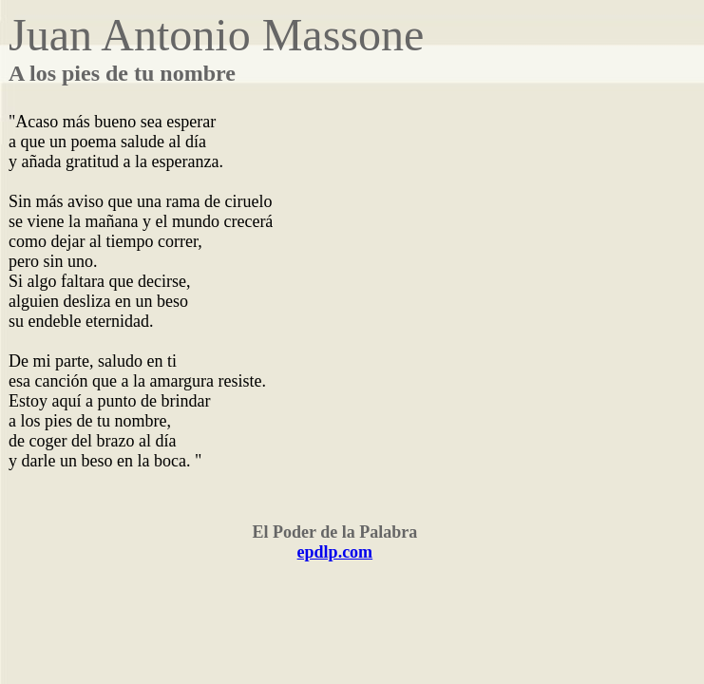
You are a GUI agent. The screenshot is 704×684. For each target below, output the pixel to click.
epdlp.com (335, 551)
